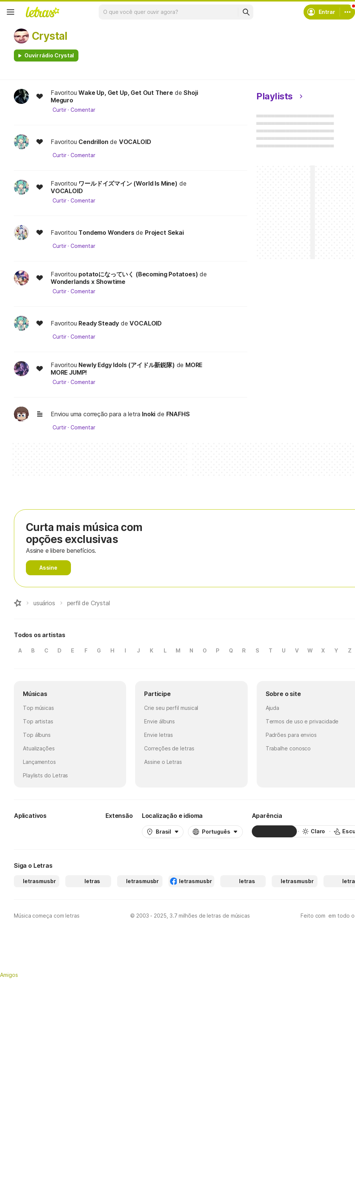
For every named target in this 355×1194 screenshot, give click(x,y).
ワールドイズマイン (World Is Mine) (128, 183)
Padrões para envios (291, 735)
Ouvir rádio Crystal (49, 55)
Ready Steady (98, 323)
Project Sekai (164, 232)
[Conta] (347, 12)
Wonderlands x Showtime (88, 281)
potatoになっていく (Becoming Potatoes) (138, 274)
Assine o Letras (163, 762)
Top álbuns (37, 735)
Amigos (9, 975)
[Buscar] (245, 12)
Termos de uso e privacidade (302, 721)
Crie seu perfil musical (171, 708)
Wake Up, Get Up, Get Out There (125, 92)
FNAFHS (178, 414)
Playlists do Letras (45, 775)
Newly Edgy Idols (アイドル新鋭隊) (126, 365)
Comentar (83, 110)
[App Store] (78, 831)
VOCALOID (135, 142)
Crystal (50, 36)
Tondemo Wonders (106, 232)
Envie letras (158, 735)
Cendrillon (93, 142)
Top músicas (38, 708)
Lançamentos (39, 762)
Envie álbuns (159, 721)
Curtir (59, 110)
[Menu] (10, 12)
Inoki (148, 414)
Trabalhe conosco (288, 748)
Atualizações (39, 748)
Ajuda (273, 708)
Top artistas (38, 721)
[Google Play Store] (34, 831)
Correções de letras (169, 748)
